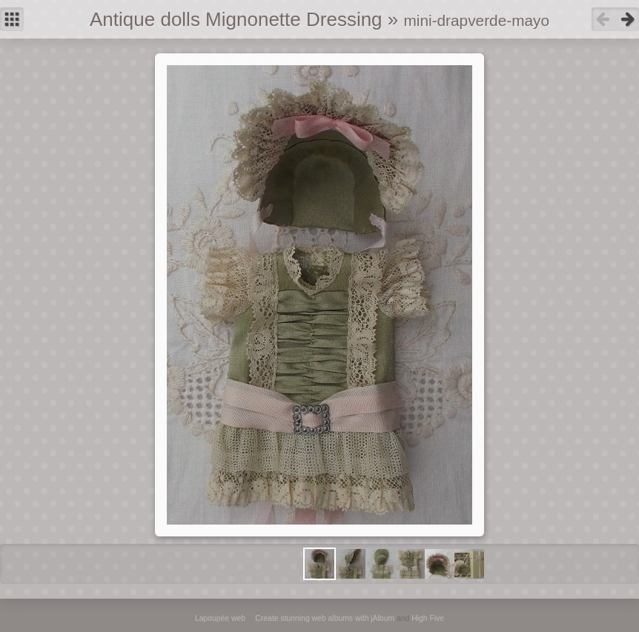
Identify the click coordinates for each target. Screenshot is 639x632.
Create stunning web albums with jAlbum (324, 618)
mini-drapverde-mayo (476, 20)
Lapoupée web (220, 618)
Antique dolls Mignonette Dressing (236, 19)
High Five (427, 618)
